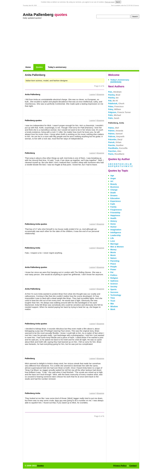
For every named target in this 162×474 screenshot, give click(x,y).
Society (113, 286)
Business (114, 187)
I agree (92, 94)
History (113, 221)
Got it (118, 2)
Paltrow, (116, 136)
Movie (113, 252)
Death (113, 192)
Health (113, 218)
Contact (133, 465)
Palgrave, (119, 112)
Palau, (116, 106)
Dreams (114, 195)
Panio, (116, 154)
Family (113, 207)
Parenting (114, 261)
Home (28, 67)
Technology (115, 295)
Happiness (115, 215)
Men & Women (117, 247)
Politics (113, 275)
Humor (113, 227)
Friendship (115, 212)
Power (113, 269)
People (113, 266)
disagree (100, 94)
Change (114, 190)
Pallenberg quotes (33, 120)
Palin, (114, 115)
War (112, 303)
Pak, (113, 100)
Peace (113, 264)
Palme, (113, 128)
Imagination (115, 229)
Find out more (109, 2)
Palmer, (115, 130)
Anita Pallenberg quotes (36, 267)
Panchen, (114, 151)
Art (111, 181)
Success (114, 292)
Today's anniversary (57, 67)
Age (112, 175)
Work (112, 309)
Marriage (114, 244)
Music (113, 255)
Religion (114, 278)
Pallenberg (30, 153)
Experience (115, 201)
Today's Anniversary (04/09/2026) (119, 81)
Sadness (114, 281)
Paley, (114, 109)
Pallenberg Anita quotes (36, 224)
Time (112, 298)
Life (112, 238)
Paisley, (114, 95)
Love (112, 241)
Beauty (113, 184)
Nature (113, 258)
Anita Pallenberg (45, 14)
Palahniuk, (116, 103)
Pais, (115, 92)
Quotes (39, 67)
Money (113, 249)
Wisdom (114, 306)
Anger (113, 178)
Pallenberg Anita (32, 248)
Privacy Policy (119, 465)
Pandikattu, (117, 148)
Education (115, 198)
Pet (111, 272)
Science (114, 284)
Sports (113, 289)
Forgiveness (116, 210)
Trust (112, 301)
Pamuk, (114, 142)
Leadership (115, 235)
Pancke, (116, 145)
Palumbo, (115, 139)
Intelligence (115, 232)
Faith (112, 204)
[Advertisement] (81, 42)
